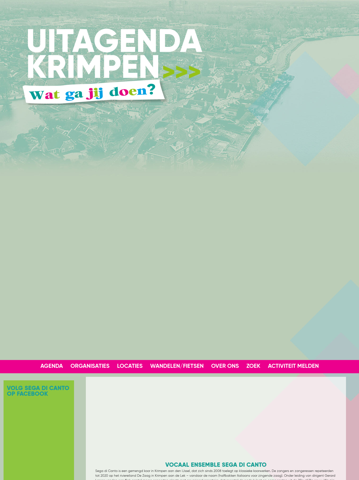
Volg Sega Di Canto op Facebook (38, 391)
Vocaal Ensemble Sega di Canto (216, 465)
